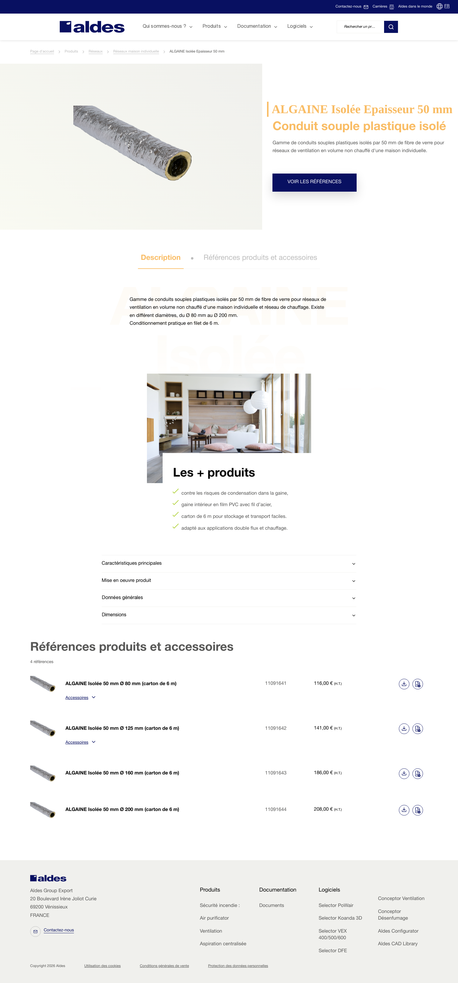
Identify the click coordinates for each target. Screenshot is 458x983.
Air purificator (214, 918)
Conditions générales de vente (164, 966)
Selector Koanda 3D (340, 918)
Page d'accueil (42, 52)
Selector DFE (333, 951)
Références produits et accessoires (260, 258)
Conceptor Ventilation (401, 899)
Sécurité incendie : (220, 906)
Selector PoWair (336, 906)
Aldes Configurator (398, 931)
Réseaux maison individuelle (136, 52)
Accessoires (79, 698)
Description (161, 258)
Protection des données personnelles (238, 966)
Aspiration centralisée (223, 944)
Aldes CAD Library (398, 944)
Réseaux (96, 52)
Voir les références (315, 182)
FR (447, 7)
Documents (271, 906)
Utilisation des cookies (102, 966)
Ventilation (211, 931)
